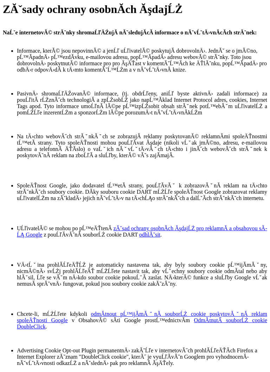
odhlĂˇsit (149, 235)
